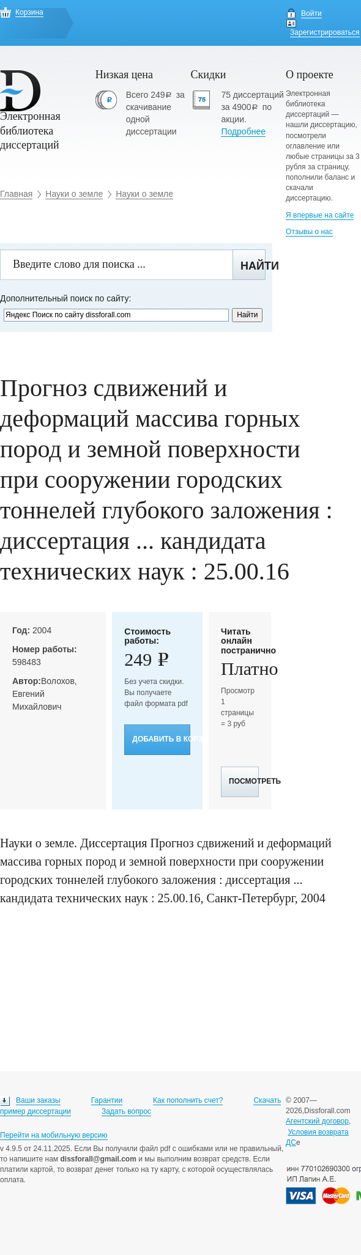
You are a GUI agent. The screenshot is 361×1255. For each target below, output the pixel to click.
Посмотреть (244, 781)
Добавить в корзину (161, 739)
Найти (253, 266)
